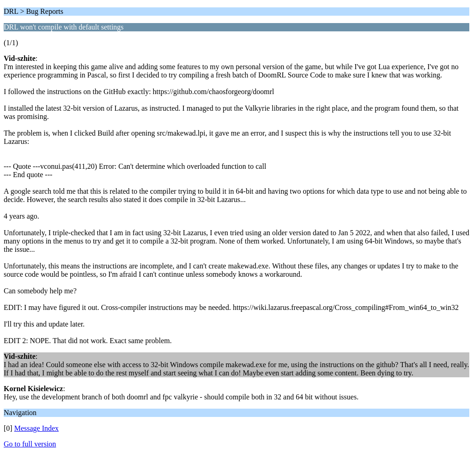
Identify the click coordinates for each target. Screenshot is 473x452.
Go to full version (30, 444)
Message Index (36, 428)
